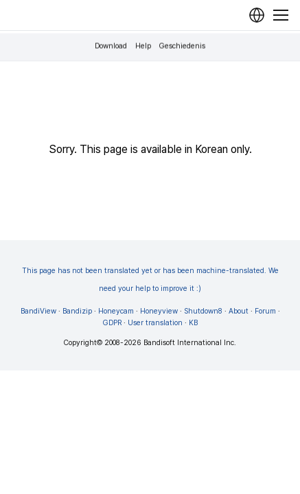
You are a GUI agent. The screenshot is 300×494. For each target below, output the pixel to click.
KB (193, 322)
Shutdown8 (203, 311)
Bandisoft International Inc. (189, 342)
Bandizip (77, 311)
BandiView (38, 311)
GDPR (112, 322)
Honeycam (116, 311)
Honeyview (159, 311)
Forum (265, 311)
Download (111, 46)
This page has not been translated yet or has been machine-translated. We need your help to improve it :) (150, 279)
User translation (155, 322)
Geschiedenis (182, 46)
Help (143, 46)
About (239, 311)
